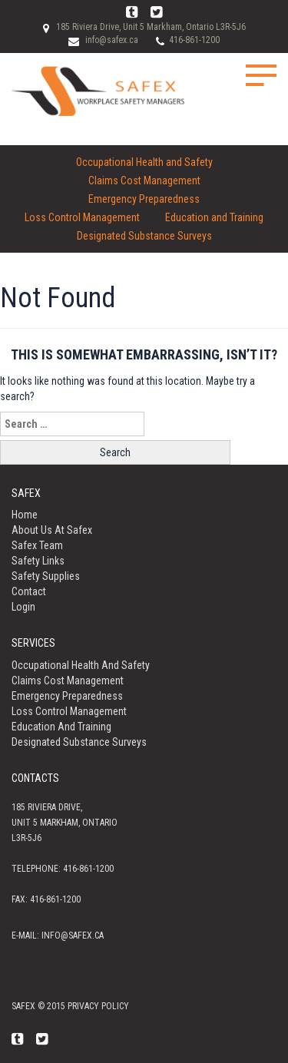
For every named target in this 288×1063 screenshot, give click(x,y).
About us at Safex (52, 530)
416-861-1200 (194, 40)
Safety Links (38, 561)
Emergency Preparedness (144, 199)
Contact (29, 591)
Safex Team (37, 545)
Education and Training (214, 217)
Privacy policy (98, 1006)
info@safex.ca (111, 40)
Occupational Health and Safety (144, 162)
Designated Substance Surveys (144, 236)
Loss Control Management (82, 217)
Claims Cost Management (144, 180)
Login (23, 607)
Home (25, 514)
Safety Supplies (46, 576)
